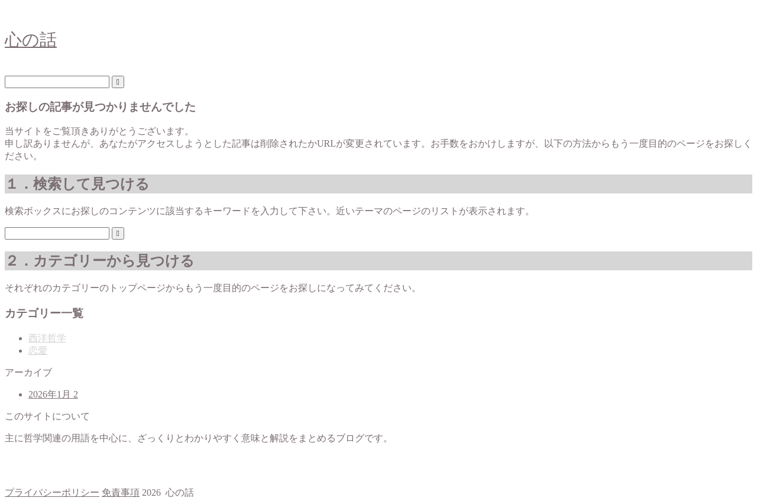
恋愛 (37, 350)
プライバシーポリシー (52, 492)
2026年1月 (53, 394)
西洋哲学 (47, 338)
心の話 (31, 39)
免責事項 (121, 492)
